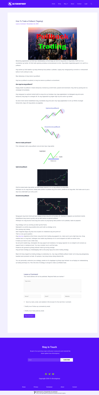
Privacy (36, 387)
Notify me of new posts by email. (34, 311)
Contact (79, 4)
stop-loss (21, 236)
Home (53, 4)
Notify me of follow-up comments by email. (37, 307)
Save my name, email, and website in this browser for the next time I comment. (48, 302)
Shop (59, 4)
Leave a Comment (21, 24)
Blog (66, 4)
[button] (91, 3)
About (72, 4)
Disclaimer (49, 387)
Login (85, 4)
